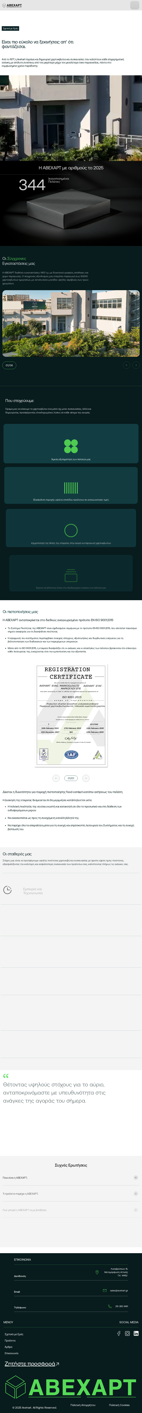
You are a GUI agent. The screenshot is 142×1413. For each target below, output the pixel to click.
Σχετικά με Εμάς (14, 1334)
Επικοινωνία (11, 1353)
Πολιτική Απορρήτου (83, 1405)
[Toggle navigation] (134, 5)
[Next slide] (136, 365)
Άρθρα (8, 1346)
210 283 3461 (121, 1306)
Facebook (118, 1333)
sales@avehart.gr (119, 1290)
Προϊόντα (10, 1340)
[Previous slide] (126, 365)
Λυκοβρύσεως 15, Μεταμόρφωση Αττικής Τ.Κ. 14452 (116, 1272)
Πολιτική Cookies (119, 1405)
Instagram (127, 1333)
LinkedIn (136, 1333)
